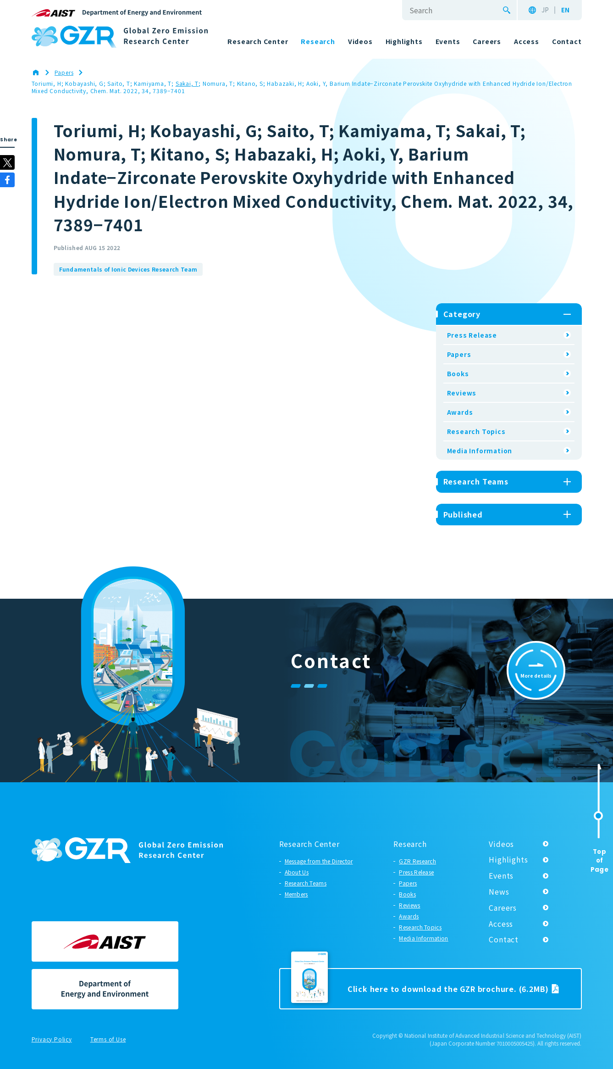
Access (501, 923)
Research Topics (476, 431)
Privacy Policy (52, 1039)
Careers (503, 907)
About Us (297, 872)
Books (458, 373)
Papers (459, 354)
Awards (460, 412)
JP (545, 10)
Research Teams (305, 883)
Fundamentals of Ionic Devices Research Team (128, 269)
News (499, 891)
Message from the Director (319, 861)
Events (501, 875)
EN (565, 10)
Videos (501, 843)
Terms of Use (108, 1039)
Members (296, 894)
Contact (504, 939)
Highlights (508, 859)
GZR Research (417, 861)
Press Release (472, 335)
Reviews (462, 392)
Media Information (480, 450)
